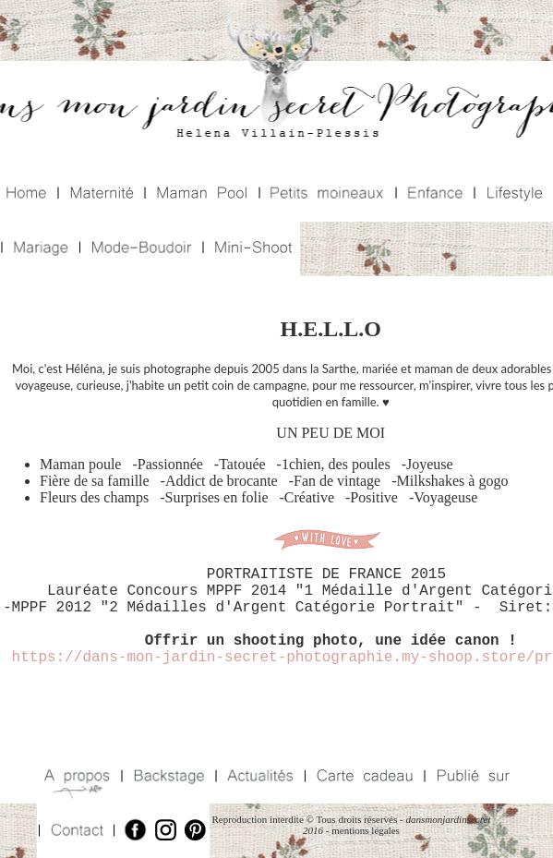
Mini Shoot (250, 249)
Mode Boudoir (139, 249)
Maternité (99, 194)
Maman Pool (200, 194)
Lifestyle (512, 194)
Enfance (433, 194)
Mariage (39, 249)
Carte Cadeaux (362, 776)
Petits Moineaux (325, 194)
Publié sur (470, 776)
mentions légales (365, 830)
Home (28, 194)
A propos (78, 776)
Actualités (258, 776)
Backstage (166, 776)
